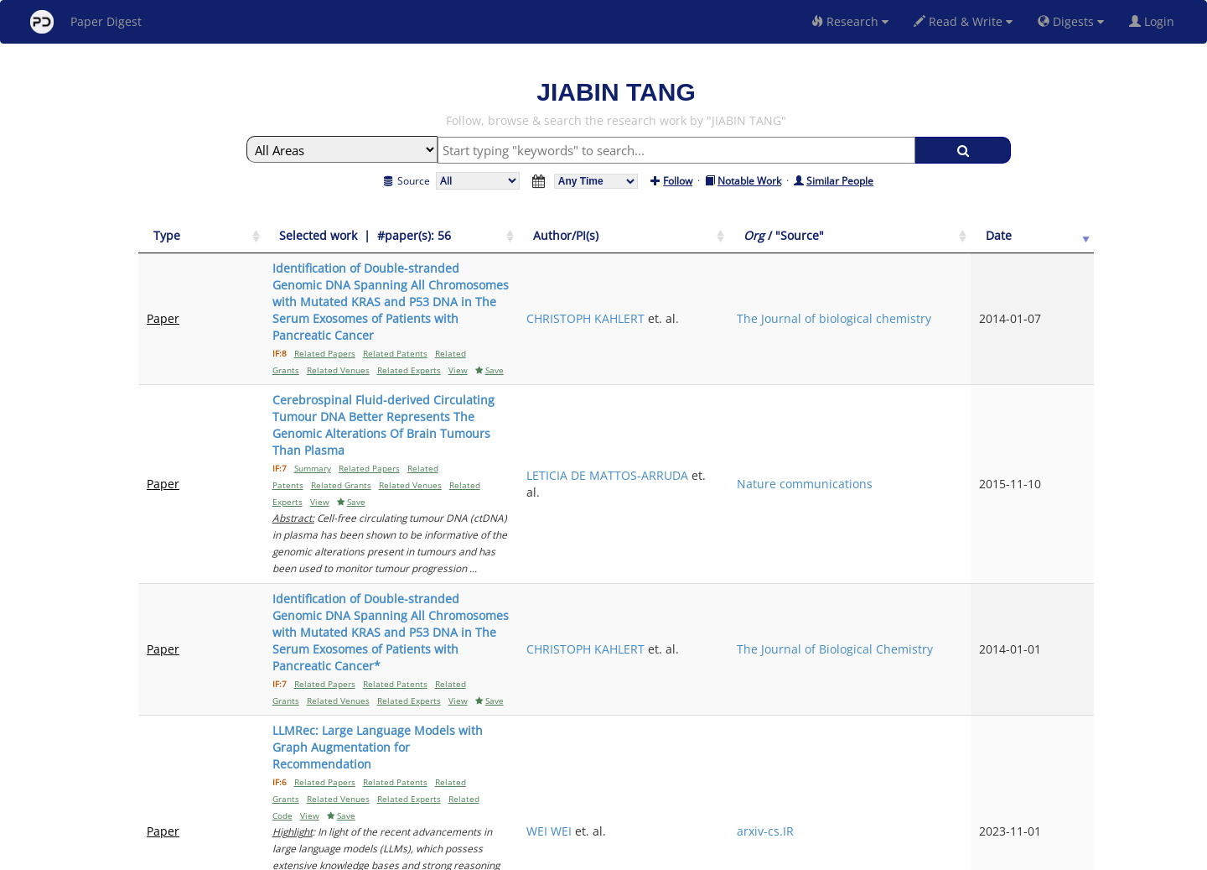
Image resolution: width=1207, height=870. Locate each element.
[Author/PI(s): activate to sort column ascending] (832, 236)
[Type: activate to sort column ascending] (184, 236)
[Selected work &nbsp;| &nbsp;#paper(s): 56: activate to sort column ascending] (493, 236)
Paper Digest (86, 22)
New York (739, 854)
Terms (610, 854)
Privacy (650, 854)
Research (849, 21)
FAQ (533, 854)
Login (1155, 21)
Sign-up (569, 854)
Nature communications (965, 366)
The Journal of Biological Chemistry (958, 447)
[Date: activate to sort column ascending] (1066, 236)
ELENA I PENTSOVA (816, 635)
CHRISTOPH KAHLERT (823, 276)
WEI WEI (786, 537)
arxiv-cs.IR (947, 537)
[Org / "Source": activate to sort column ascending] (974, 236)
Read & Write (963, 21)
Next (1068, 712)
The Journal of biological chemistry (958, 285)
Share (689, 854)
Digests (1071, 21)
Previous (937, 712)
